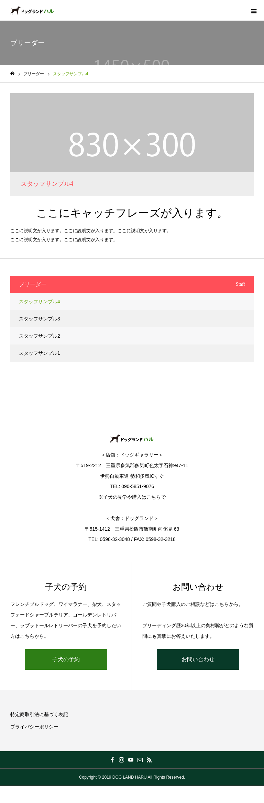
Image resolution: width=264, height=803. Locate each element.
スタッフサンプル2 (39, 336)
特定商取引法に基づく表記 (39, 714)
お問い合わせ (198, 659)
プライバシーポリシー (34, 727)
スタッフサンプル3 (39, 318)
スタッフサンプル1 (39, 353)
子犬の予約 (66, 659)
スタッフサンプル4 (39, 301)
